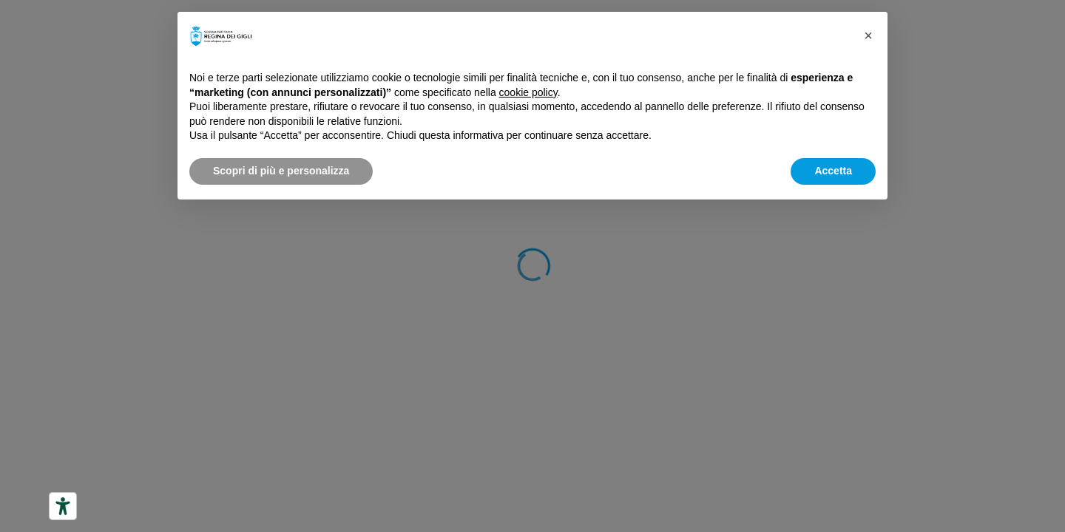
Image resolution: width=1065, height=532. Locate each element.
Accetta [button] (833, 171)
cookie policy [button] (528, 92)
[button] (868, 35)
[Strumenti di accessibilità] (63, 506)
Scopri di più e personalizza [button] (281, 171)
